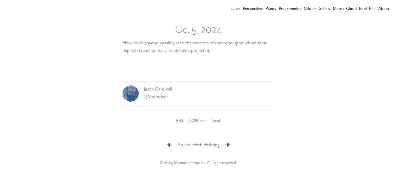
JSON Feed (197, 120)
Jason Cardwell (158, 89)
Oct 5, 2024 (198, 29)
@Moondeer (156, 97)
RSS (179, 120)
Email (216, 120)
